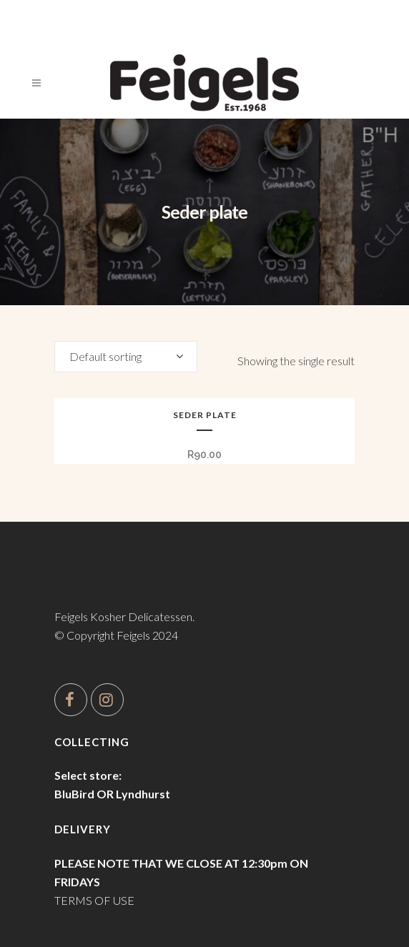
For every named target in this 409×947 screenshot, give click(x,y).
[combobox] (125, 356)
